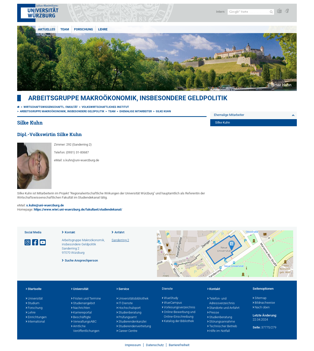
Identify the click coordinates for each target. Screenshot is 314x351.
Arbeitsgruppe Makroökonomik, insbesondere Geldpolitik (127, 98)
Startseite (33, 289)
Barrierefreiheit (179, 345)
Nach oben (261, 307)
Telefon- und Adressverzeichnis (221, 301)
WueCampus (172, 303)
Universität (34, 299)
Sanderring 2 (120, 240)
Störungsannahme (221, 322)
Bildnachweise (264, 303)
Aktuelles (46, 29)
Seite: (257, 327)
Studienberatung (129, 313)
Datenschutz (155, 345)
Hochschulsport (129, 308)
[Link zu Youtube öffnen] (43, 242)
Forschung (83, 29)
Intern (220, 11)
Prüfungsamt (127, 317)
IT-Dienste (125, 303)
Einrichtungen (36, 317)
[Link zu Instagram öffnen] (28, 242)
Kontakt (70, 232)
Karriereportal (81, 313)
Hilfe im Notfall (218, 331)
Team (64, 29)
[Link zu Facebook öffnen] (35, 242)
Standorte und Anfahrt (223, 308)
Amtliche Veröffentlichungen (85, 328)
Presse (213, 313)
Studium (32, 303)
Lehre (102, 29)
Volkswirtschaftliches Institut (105, 107)
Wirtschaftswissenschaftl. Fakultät (51, 107)
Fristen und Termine (86, 299)
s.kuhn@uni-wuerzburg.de (45, 205)
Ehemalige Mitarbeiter (135, 111)
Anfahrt (119, 232)
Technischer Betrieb (222, 326)
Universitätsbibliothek (132, 299)
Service (123, 289)
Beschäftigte (81, 317)
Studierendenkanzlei (131, 322)
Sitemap (259, 298)
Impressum (133, 345)
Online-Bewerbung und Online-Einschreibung (178, 314)
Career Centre (127, 331)
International (35, 322)
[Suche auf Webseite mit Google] (251, 12)
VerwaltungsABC (83, 322)
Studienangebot (83, 303)
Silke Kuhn (163, 111)
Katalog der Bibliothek (178, 321)
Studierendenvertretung (134, 326)
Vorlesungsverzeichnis (178, 307)
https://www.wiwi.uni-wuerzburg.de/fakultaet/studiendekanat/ (78, 209)
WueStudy (170, 298)
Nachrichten (80, 308)
